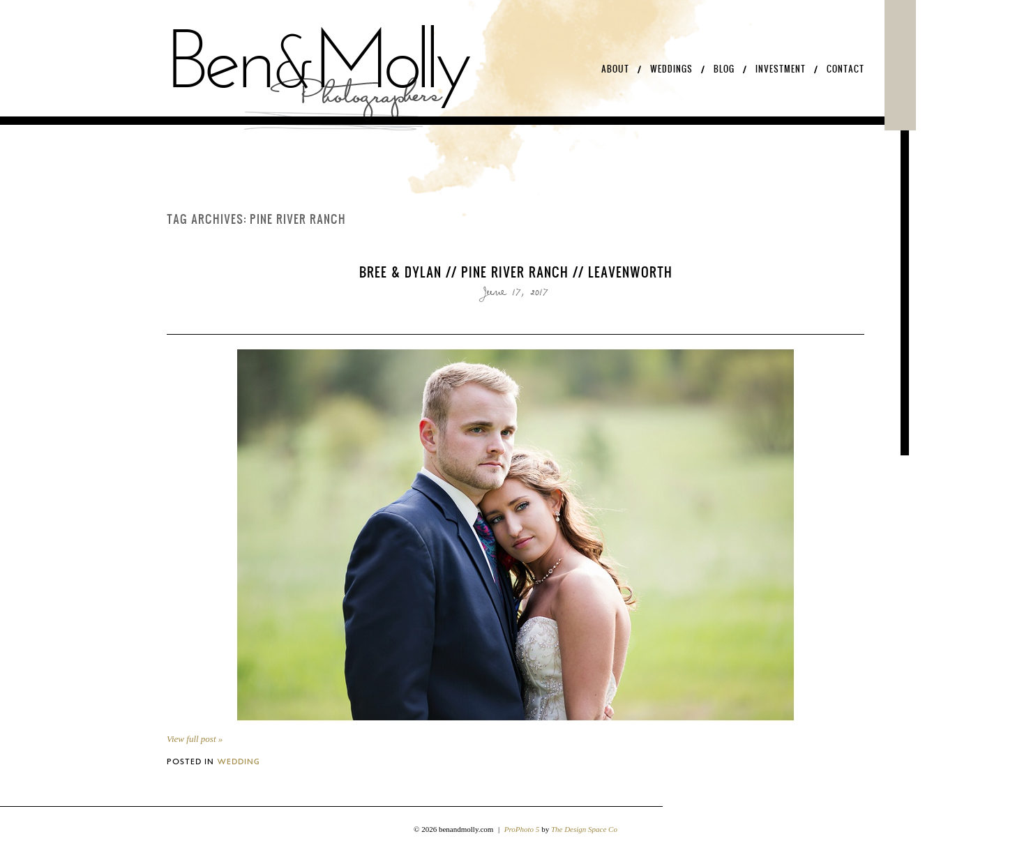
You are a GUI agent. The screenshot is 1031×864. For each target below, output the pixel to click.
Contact (845, 69)
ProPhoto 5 (522, 829)
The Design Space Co (584, 829)
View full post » (195, 739)
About (615, 69)
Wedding (238, 761)
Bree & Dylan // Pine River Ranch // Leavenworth (515, 272)
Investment (780, 69)
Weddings (671, 69)
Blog (724, 69)
